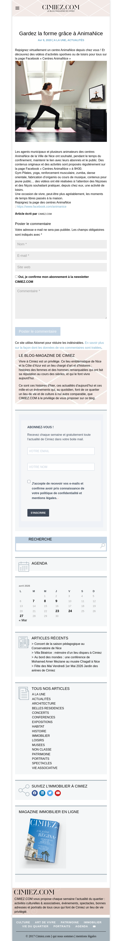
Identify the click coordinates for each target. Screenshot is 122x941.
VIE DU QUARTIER (35, 926)
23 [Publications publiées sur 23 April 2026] (57, 611)
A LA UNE (60, 40)
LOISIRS (38, 740)
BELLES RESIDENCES (48, 708)
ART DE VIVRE (45, 922)
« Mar (23, 620)
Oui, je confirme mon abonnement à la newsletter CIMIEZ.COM (52, 279)
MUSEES (38, 745)
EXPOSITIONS (42, 722)
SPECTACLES (42, 763)
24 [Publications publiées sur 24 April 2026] (70, 611)
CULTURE (23, 922)
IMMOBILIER (41, 735)
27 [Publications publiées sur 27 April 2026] (21, 616)
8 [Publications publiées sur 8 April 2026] (45, 601)
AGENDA (81, 926)
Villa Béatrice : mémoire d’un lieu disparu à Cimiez (68, 652)
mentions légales (86, 936)
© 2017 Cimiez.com (38, 936)
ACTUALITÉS (75, 40)
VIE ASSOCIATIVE (45, 768)
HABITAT (38, 726)
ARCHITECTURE (44, 703)
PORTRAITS (40, 758)
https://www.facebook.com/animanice (41, 206)
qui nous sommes (63, 936)
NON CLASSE (42, 749)
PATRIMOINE (41, 754)
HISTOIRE (39, 731)
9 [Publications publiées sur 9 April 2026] (56, 601)
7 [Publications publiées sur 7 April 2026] (33, 601)
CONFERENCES (43, 717)
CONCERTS (40, 712)
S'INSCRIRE (38, 512)
